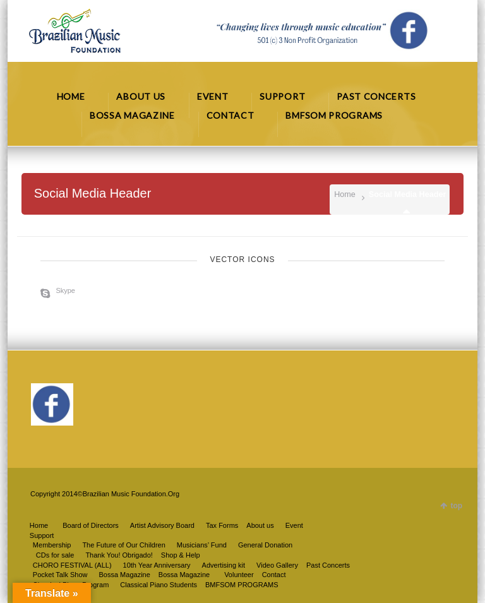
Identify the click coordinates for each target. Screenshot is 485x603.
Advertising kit (223, 565)
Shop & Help (180, 555)
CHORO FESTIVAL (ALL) (72, 565)
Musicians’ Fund (202, 545)
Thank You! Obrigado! (118, 555)
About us (259, 525)
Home (345, 194)
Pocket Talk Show (60, 574)
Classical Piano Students (158, 584)
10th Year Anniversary (157, 565)
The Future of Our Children (123, 545)
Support (42, 535)
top (456, 505)
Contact (274, 574)
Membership (52, 545)
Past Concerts (328, 565)
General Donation (265, 545)
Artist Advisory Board (162, 525)
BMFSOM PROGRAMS (241, 584)
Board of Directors (91, 525)
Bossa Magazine (184, 574)
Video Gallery (277, 565)
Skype (65, 290)
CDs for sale (55, 555)
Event (294, 525)
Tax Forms (222, 525)
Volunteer (238, 574)
